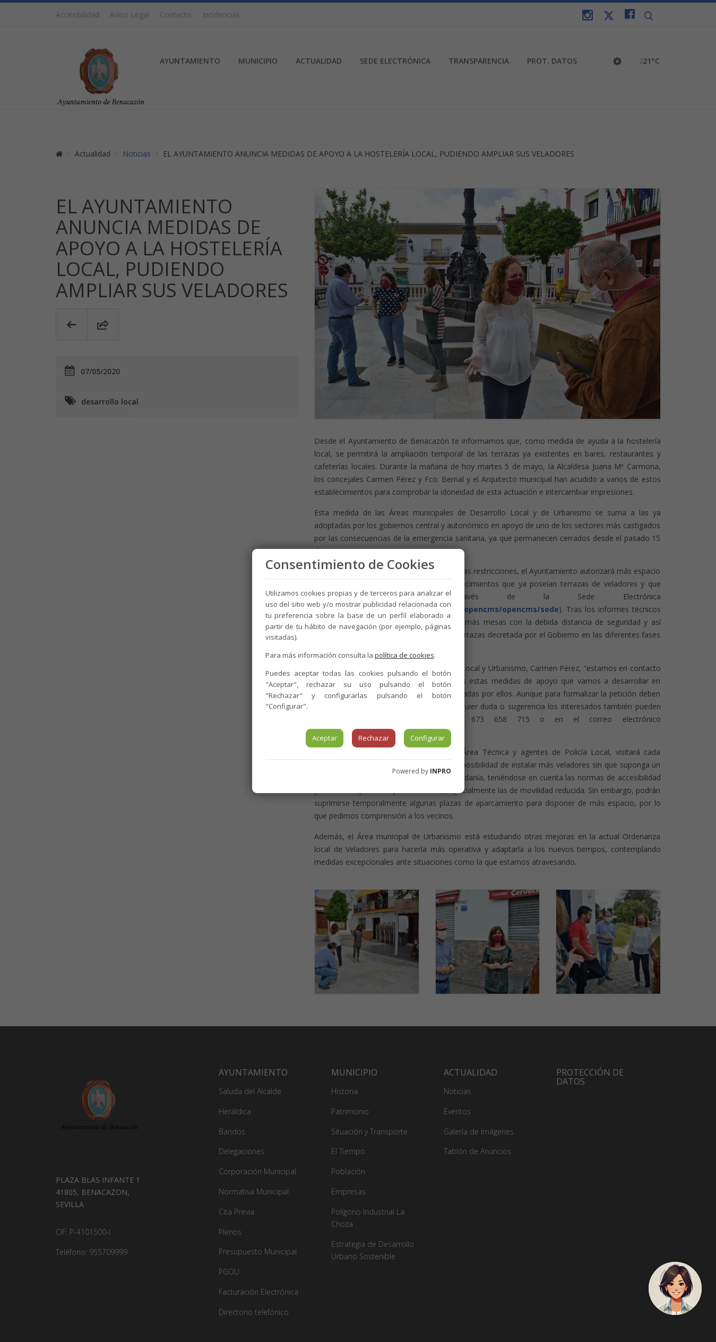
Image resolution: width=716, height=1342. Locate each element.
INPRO (440, 771)
